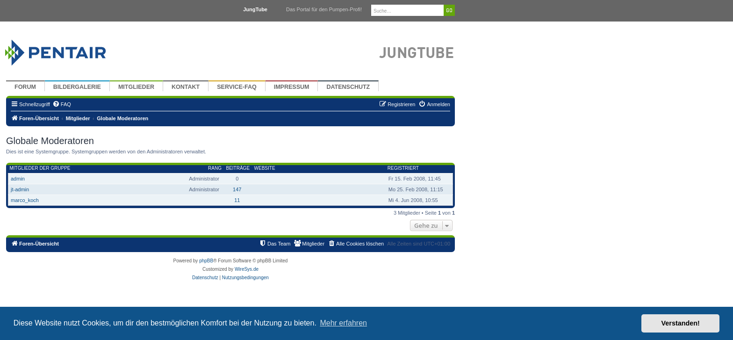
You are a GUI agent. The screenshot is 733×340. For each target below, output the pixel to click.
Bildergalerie (77, 87)
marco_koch (25, 200)
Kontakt (186, 87)
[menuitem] (61, 104)
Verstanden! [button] (680, 323)
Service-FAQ (237, 87)
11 (237, 200)
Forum (25, 87)
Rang (215, 168)
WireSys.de (247, 269)
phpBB (206, 260)
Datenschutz (348, 87)
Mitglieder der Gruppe (40, 168)
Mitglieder (136, 87)
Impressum (291, 87)
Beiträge (238, 168)
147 (237, 189)
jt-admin (20, 189)
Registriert (403, 168)
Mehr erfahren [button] (343, 323)
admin (18, 178)
